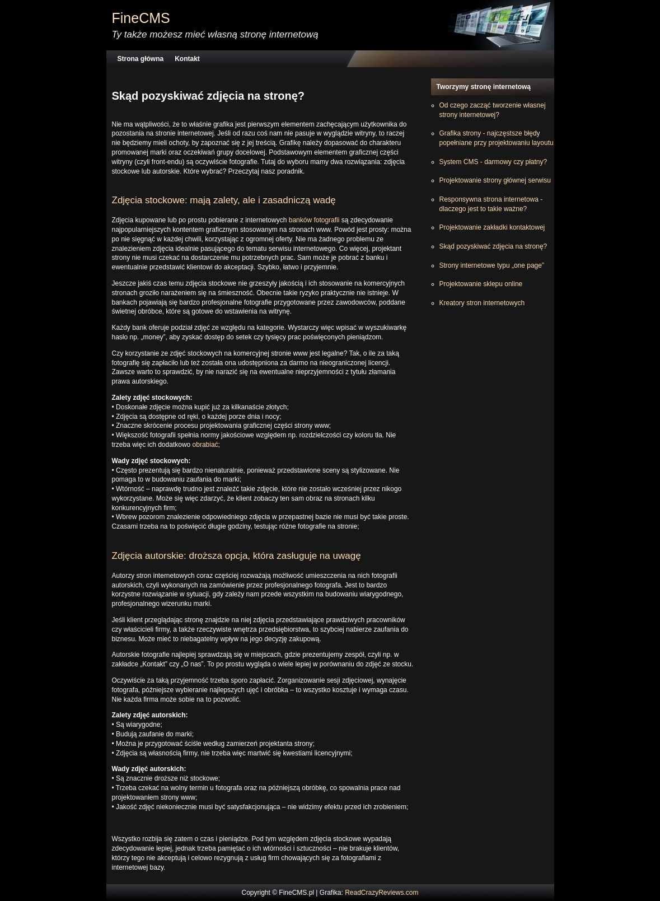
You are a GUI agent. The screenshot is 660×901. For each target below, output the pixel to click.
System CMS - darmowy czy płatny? (493, 162)
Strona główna (141, 59)
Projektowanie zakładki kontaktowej (492, 227)
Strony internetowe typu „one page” (491, 265)
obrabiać (205, 445)
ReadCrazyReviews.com (381, 893)
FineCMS (141, 18)
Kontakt (187, 59)
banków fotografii (314, 220)
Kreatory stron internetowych (482, 303)
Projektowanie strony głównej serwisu (495, 180)
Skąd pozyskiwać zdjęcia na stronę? (493, 246)
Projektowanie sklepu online (481, 284)
